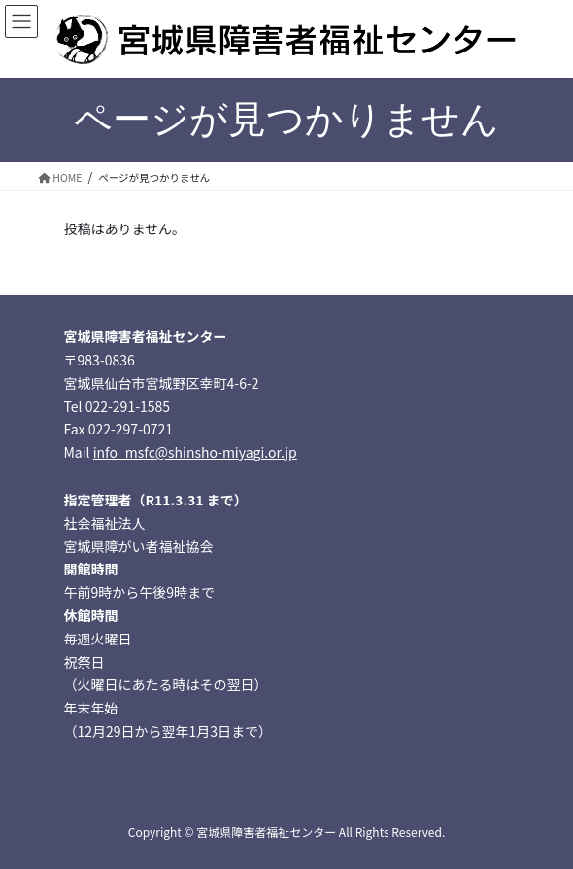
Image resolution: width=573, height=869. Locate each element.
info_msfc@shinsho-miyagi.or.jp (195, 452)
